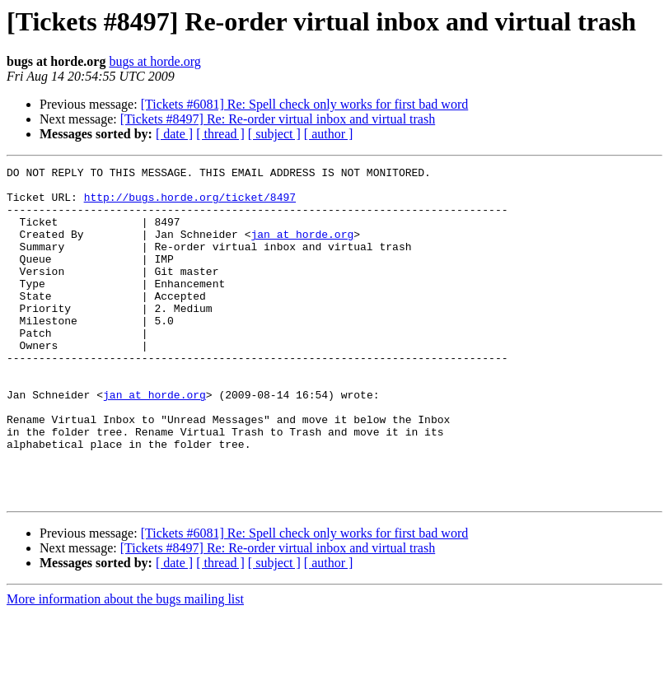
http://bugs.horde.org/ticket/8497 (190, 204)
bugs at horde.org (154, 61)
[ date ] (174, 134)
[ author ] (328, 134)
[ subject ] (274, 134)
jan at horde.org (301, 248)
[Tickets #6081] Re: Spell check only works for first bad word (305, 104)
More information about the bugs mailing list (125, 666)
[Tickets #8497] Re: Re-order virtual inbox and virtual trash (277, 119)
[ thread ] (220, 134)
